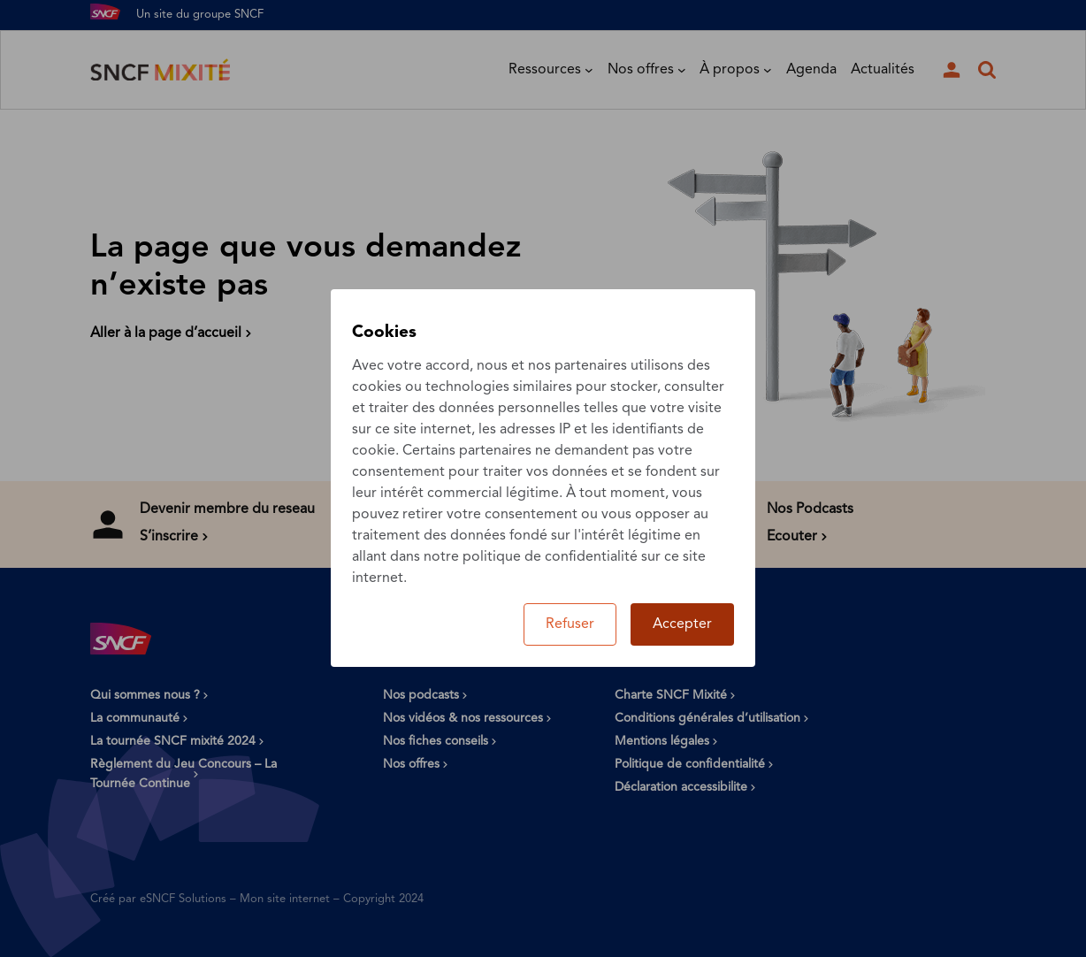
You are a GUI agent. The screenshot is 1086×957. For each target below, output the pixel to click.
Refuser (570, 624)
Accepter (682, 624)
